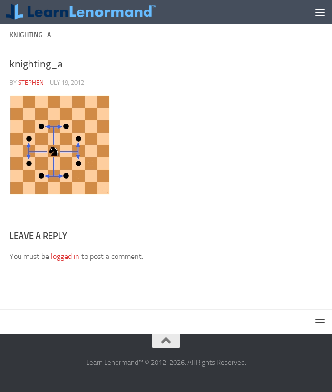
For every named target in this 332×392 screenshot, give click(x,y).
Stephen (31, 82)
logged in (65, 256)
